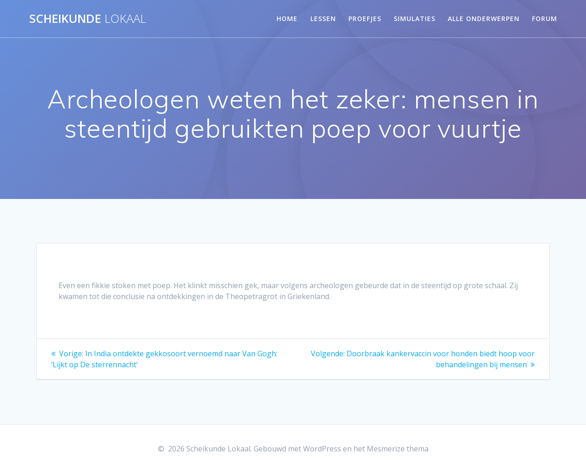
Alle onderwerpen (484, 18)
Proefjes (364, 18)
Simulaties (414, 18)
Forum (544, 18)
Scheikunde (87, 19)
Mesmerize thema (398, 449)
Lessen (323, 18)
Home (287, 18)
